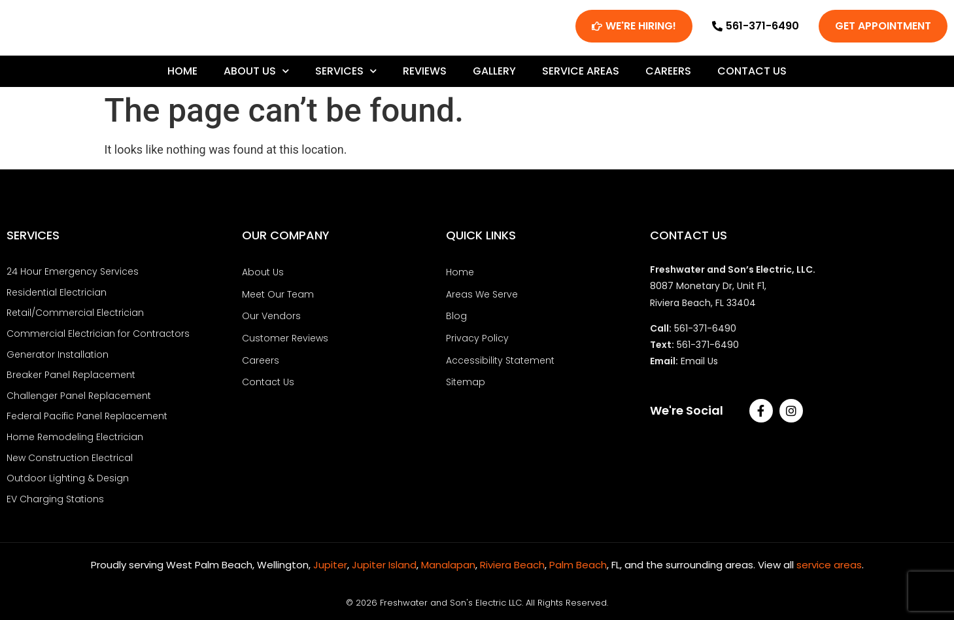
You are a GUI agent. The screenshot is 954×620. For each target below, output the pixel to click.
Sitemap (465, 383)
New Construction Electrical (70, 457)
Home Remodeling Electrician (75, 436)
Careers (668, 74)
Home (182, 74)
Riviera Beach (512, 563)
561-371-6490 (705, 332)
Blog (456, 319)
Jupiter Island (384, 563)
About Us (256, 75)
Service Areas (580, 74)
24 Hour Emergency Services (73, 276)
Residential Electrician (57, 296)
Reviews (425, 74)
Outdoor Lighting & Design (68, 477)
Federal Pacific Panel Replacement (87, 416)
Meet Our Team (278, 298)
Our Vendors (271, 319)
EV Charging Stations (55, 497)
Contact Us (752, 74)
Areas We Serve (482, 298)
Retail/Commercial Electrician (75, 315)
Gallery (494, 74)
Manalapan (448, 563)
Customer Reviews (285, 340)
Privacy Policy (477, 340)
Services (346, 75)
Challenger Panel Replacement (79, 397)
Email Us (699, 365)
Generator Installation (58, 356)
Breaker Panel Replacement (71, 376)
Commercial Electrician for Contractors (98, 336)
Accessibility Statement (500, 362)
